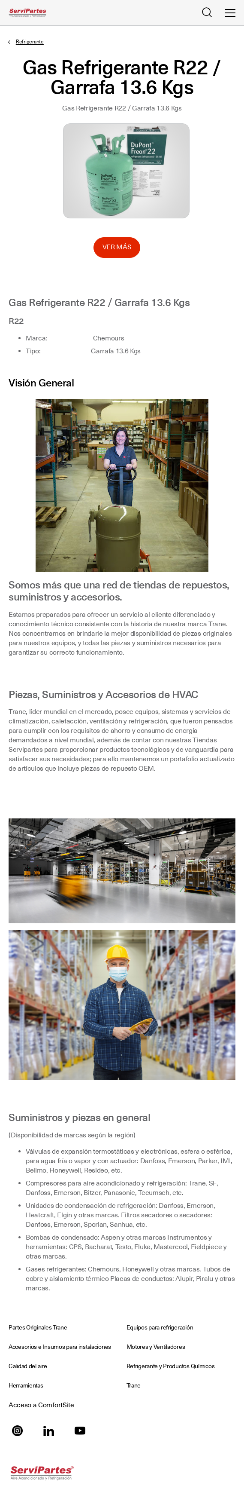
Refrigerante (30, 41)
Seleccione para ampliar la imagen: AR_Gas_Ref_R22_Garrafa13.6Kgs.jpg (126, 170)
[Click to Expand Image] (122, 485)
